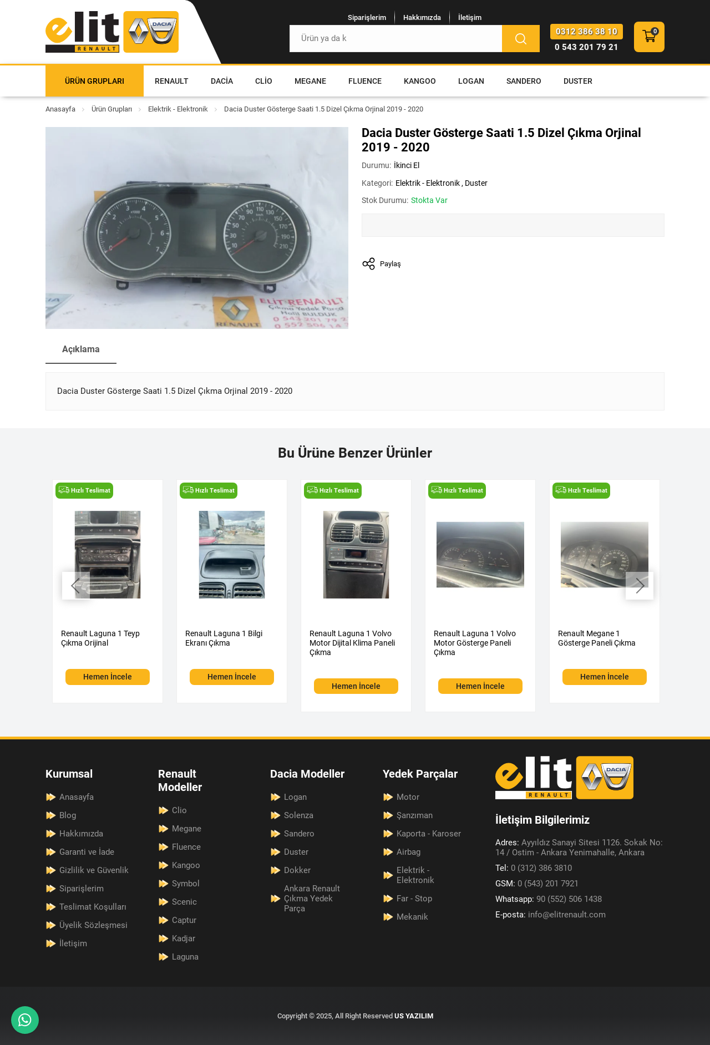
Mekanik (412, 917)
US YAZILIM (413, 1016)
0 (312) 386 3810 (533, 868)
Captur (184, 920)
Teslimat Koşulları (92, 907)
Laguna (185, 957)
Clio (263, 81)
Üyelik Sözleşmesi (93, 925)
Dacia (222, 81)
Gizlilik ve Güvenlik (94, 870)
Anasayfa (60, 109)
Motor (408, 797)
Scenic (184, 902)
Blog (67, 815)
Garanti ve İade (86, 852)
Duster (578, 81)
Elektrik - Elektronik (178, 109)
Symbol (186, 884)
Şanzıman (415, 815)
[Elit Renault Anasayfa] (112, 32)
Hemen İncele (107, 676)
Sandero (523, 81)
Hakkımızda (422, 17)
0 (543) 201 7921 (537, 884)
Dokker (297, 870)
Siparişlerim (367, 17)
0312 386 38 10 (586, 32)
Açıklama (81, 349)
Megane (310, 81)
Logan (471, 81)
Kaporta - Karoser (429, 834)
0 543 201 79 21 (586, 47)
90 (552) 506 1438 (548, 899)
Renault (172, 81)
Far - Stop (414, 899)
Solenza (298, 815)
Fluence (365, 81)
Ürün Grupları (94, 81)
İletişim (469, 17)
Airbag (408, 852)
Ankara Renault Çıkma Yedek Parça (312, 899)
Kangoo (420, 81)
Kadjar (183, 938)
